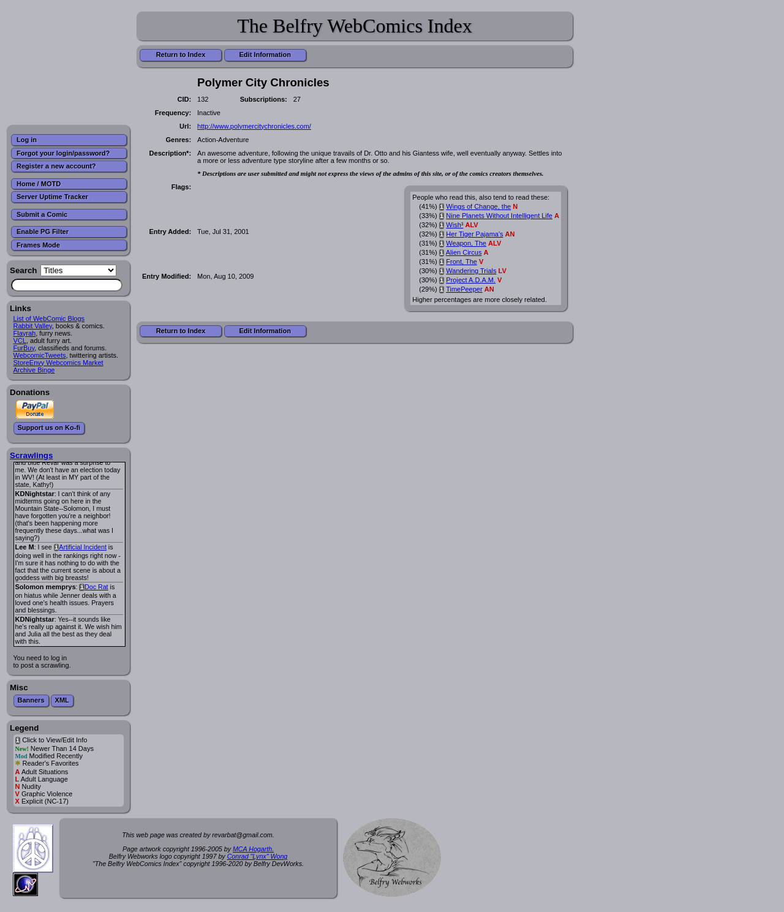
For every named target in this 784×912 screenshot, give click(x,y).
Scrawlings (31, 455)
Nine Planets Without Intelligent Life (499, 215)
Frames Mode (38, 245)
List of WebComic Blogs (49, 318)
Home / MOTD (39, 183)
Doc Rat (96, 586)
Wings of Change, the (478, 206)
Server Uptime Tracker (52, 196)
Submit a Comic (42, 214)
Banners (31, 700)
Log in (27, 139)
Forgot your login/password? (63, 153)
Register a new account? (56, 166)
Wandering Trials (471, 270)
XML (62, 700)
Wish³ (454, 224)
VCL (19, 340)
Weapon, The (466, 243)
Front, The (461, 261)
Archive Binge (34, 370)
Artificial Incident (83, 547)
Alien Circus (464, 252)
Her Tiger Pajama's (474, 234)
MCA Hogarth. (253, 849)
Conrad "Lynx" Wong (257, 856)
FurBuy (24, 348)
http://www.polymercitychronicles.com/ (254, 126)
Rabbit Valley (32, 326)
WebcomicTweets (39, 355)
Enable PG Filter (43, 231)
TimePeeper (464, 289)
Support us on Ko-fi (49, 427)
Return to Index (181, 54)
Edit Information (265, 54)
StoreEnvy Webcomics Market (58, 362)
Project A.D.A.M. (471, 280)
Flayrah (24, 333)
